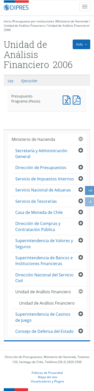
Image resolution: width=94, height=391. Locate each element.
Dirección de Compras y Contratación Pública (37, 226)
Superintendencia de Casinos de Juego (42, 317)
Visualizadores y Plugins (47, 381)
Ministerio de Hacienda (72, 21)
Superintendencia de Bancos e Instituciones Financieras (44, 260)
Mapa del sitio (47, 377)
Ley (10, 80)
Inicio (7, 21)
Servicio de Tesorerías (36, 201)
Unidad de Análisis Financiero (24, 25)
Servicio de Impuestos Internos (44, 179)
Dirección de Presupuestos (40, 167)
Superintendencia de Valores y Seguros (44, 243)
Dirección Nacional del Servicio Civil (44, 277)
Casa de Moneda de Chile (39, 212)
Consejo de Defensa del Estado (44, 331)
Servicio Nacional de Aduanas (43, 190)
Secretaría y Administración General (41, 153)
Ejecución (29, 80)
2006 (7, 30)
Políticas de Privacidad (47, 373)
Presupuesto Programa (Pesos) (68, 99)
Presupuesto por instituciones (33, 21)
